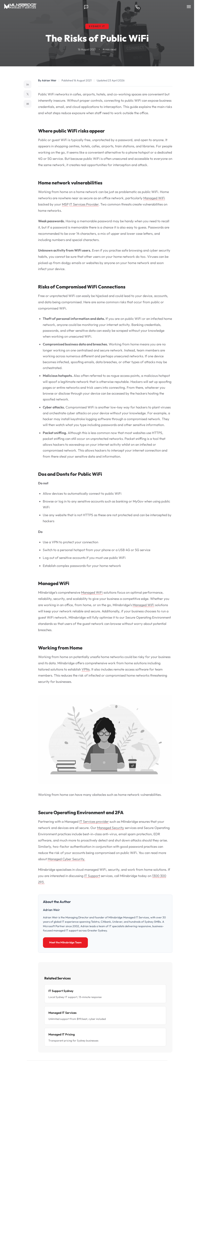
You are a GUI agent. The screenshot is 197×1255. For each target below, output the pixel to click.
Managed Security (110, 828)
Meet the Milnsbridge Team (65, 942)
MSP (65, 204)
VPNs (86, 669)
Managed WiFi (154, 198)
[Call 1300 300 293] (137, 7)
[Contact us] (86, 7)
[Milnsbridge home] (21, 7)
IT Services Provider (84, 204)
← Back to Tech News (46, 1071)
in (27, 84)
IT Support (92, 876)
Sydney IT (97, 26)
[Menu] (189, 7)
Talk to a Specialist (72, 1134)
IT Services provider (94, 821)
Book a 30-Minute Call (119, 1134)
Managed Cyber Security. (66, 859)
